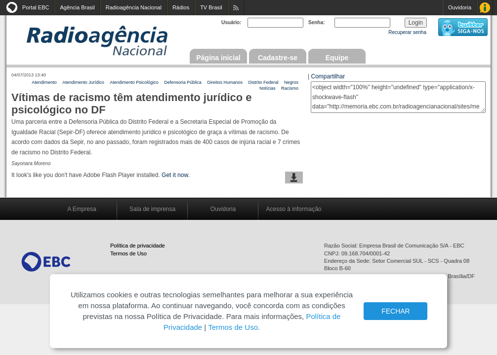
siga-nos (463, 27)
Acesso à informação (293, 209)
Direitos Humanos (225, 82)
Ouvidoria (459, 7)
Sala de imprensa (152, 209)
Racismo (289, 88)
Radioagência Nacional (134, 7)
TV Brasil (211, 7)
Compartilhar (328, 76)
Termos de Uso (128, 253)
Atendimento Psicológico (134, 82)
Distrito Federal (263, 82)
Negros (291, 82)
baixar (294, 177)
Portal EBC (35, 7)
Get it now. (176, 175)
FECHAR (395, 311)
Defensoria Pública (183, 82)
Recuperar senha (407, 32)
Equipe (337, 58)
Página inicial (218, 58)
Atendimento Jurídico (83, 82)
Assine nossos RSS (236, 7)
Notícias (267, 88)
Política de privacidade (137, 245)
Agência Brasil (77, 7)
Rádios (180, 7)
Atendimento (44, 82)
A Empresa (81, 209)
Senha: (316, 22)
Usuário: (231, 22)
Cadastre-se (277, 58)
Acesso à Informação (485, 7)
